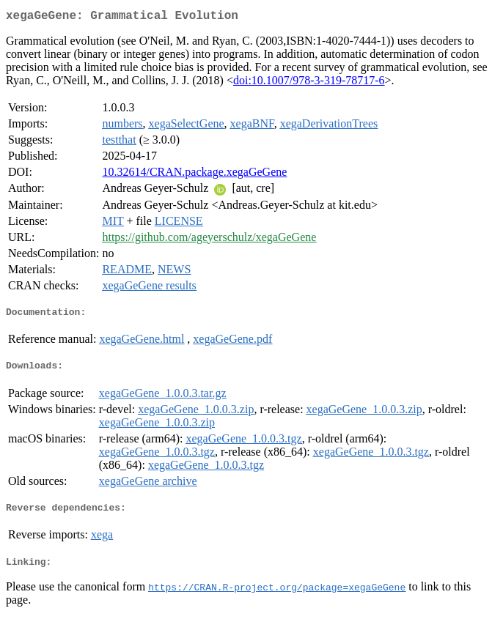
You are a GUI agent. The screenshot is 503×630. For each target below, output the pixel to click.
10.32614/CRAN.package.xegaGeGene (194, 174)
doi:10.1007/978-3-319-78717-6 (309, 83)
